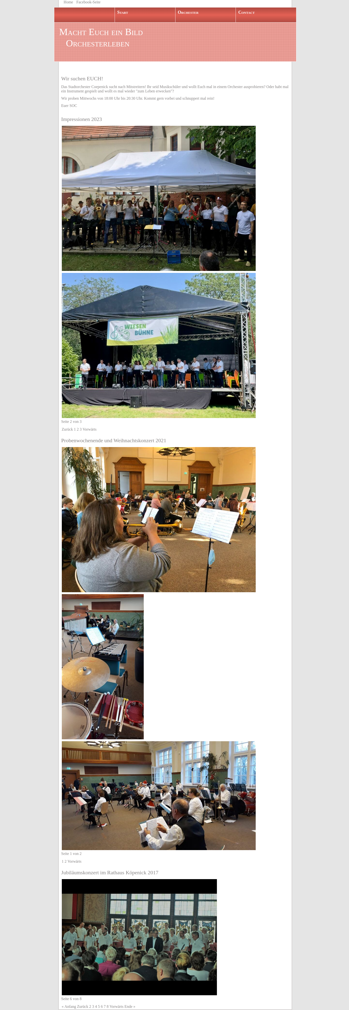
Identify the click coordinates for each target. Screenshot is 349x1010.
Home (68, 2)
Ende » (129, 1006)
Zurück (67, 429)
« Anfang (69, 1006)
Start (122, 12)
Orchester (188, 12)
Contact (246, 12)
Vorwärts (89, 429)
